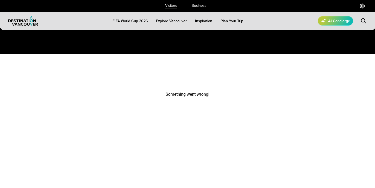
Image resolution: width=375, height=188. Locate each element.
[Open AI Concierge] (335, 21)
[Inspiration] (203, 21)
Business (199, 5)
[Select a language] (362, 6)
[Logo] (23, 21)
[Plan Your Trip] (231, 21)
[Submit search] (363, 21)
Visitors (171, 5)
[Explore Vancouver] (171, 21)
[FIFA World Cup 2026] (130, 21)
